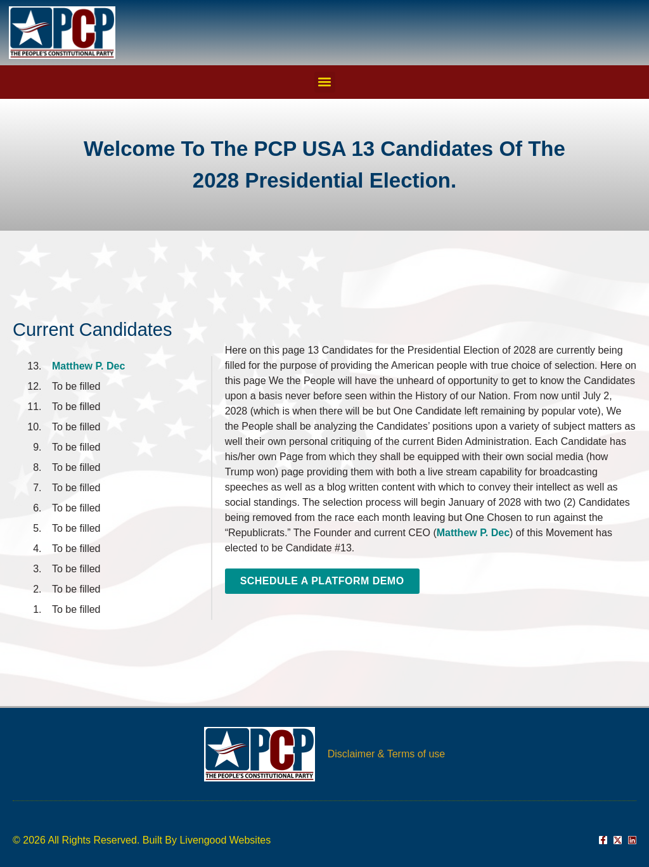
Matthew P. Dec (88, 366)
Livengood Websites (225, 840)
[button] (324, 82)
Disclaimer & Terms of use (387, 753)
